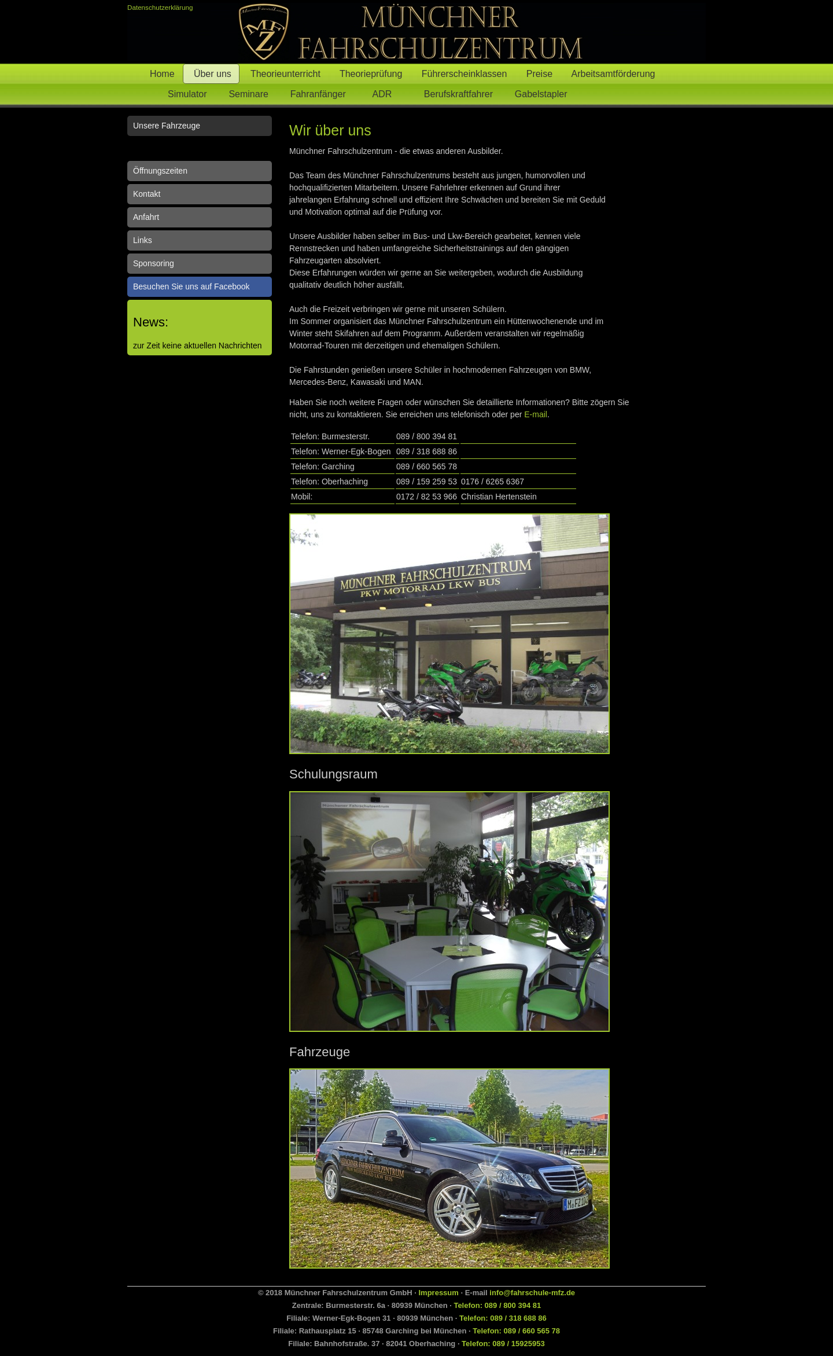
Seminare (248, 94)
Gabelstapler (543, 94)
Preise (538, 74)
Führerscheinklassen (463, 74)
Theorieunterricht (284, 74)
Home (161, 74)
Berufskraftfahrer (456, 94)
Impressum (438, 1292)
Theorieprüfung (369, 74)
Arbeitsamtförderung (614, 74)
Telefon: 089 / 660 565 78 (516, 1330)
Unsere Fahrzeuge (166, 125)
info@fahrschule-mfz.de (532, 1292)
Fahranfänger (320, 94)
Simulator (178, 94)
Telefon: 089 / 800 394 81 (497, 1305)
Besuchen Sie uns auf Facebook (191, 286)
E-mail (535, 414)
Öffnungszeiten (160, 170)
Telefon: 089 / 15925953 (503, 1343)
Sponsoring (153, 263)
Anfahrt (146, 217)
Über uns (211, 74)
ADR (384, 94)
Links (142, 240)
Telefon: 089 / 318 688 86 (503, 1318)
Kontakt (146, 194)
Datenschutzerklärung (160, 7)
